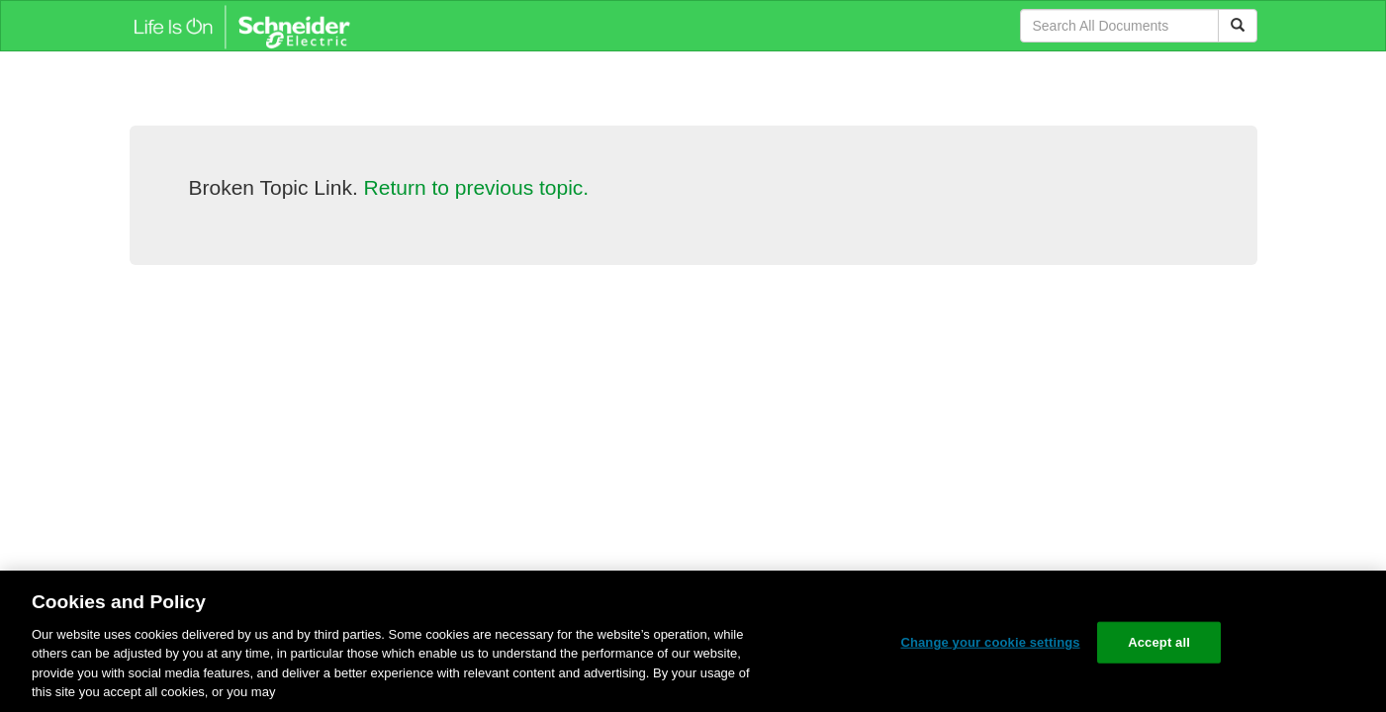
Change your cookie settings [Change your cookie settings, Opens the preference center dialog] (989, 642)
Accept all (1159, 642)
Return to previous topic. (477, 187)
